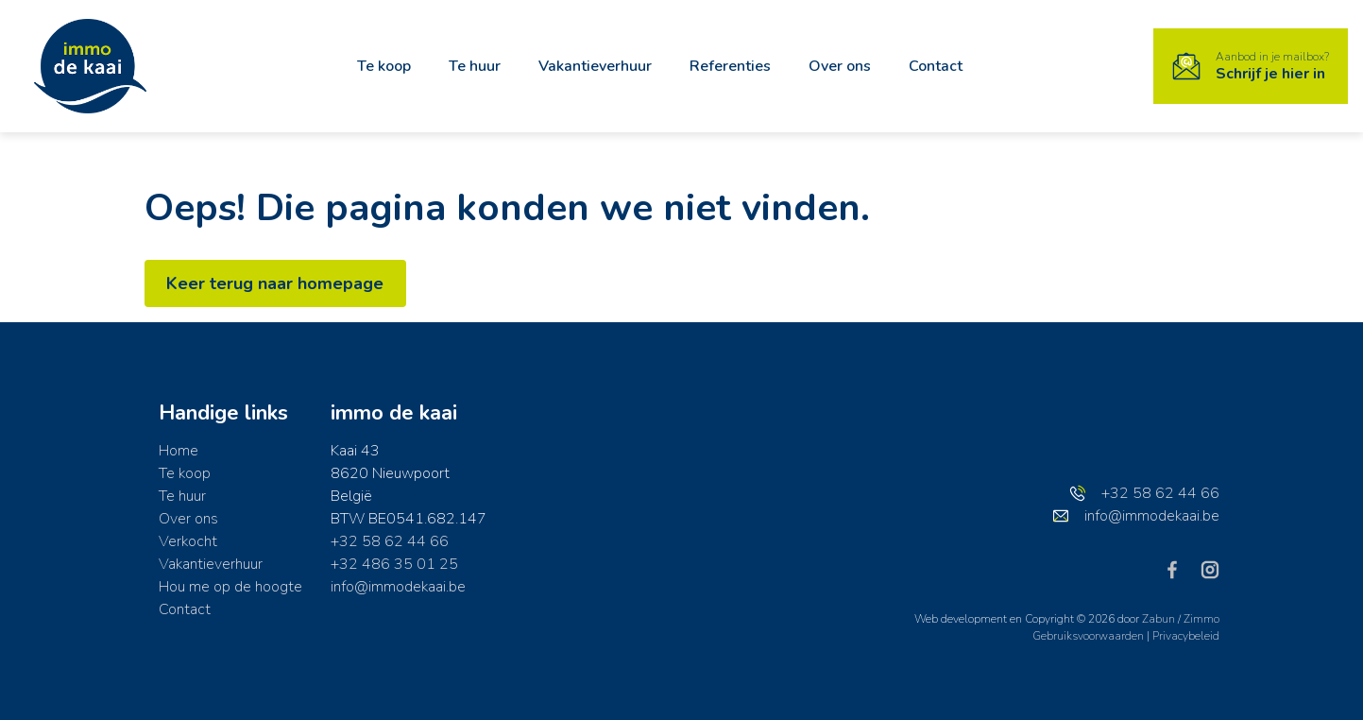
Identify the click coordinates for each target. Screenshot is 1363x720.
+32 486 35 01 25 (394, 564)
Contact (936, 66)
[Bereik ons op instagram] (1210, 568)
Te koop (384, 66)
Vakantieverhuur (595, 66)
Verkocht (188, 541)
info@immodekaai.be (398, 586)
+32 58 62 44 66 (390, 541)
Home (178, 450)
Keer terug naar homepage (275, 283)
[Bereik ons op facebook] (1180, 568)
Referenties (730, 66)
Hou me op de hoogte (230, 586)
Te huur (475, 66)
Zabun (1158, 618)
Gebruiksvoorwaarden (1089, 635)
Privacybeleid (1185, 635)
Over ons (840, 66)
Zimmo (1201, 618)
